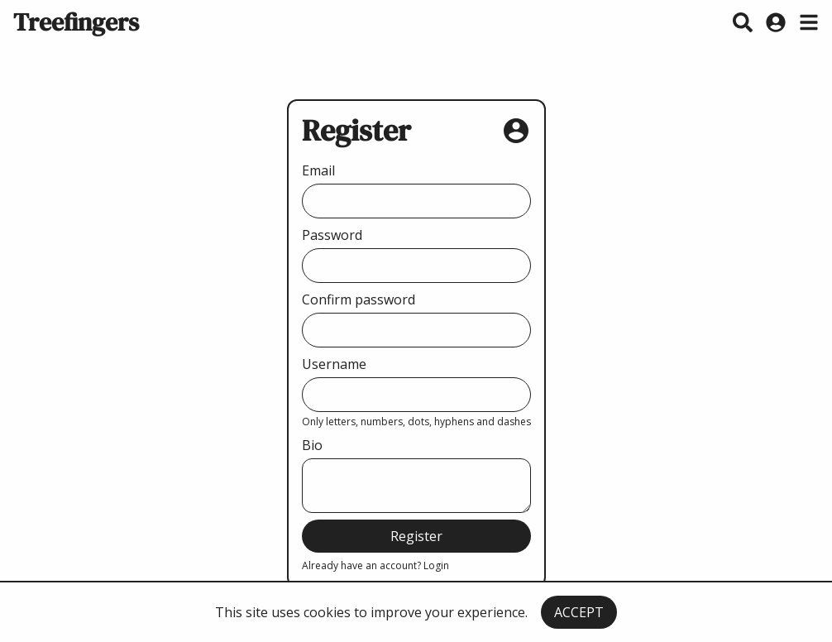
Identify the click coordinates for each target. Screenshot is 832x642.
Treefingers (76, 22)
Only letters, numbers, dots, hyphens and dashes (416, 422)
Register (416, 536)
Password (332, 235)
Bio (312, 445)
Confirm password (358, 299)
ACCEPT (579, 612)
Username (334, 364)
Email (318, 170)
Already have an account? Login (375, 565)
